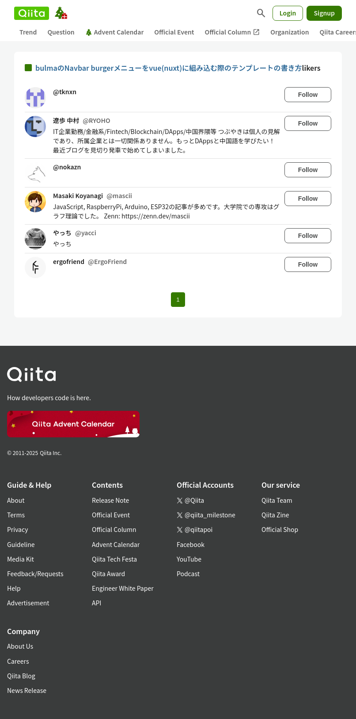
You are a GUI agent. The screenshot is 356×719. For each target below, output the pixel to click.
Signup (324, 12)
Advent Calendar (114, 31)
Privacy (17, 529)
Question (60, 31)
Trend (28, 31)
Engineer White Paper (123, 588)
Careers (18, 661)
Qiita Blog (21, 675)
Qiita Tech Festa (114, 559)
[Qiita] (31, 13)
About (15, 500)
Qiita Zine (275, 514)
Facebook (191, 544)
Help (14, 588)
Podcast (188, 573)
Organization (289, 31)
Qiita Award (108, 573)
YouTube (189, 559)
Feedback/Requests (35, 573)
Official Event (174, 31)
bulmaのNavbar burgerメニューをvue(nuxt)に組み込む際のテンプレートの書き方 (168, 67)
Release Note (110, 500)
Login (288, 12)
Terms (16, 514)
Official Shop (279, 529)
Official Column (232, 32)
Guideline (21, 544)
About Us (20, 646)
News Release (26, 690)
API (96, 602)
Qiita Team (276, 500)
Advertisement (28, 602)
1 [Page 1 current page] (177, 299)
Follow (308, 94)
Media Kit (20, 559)
